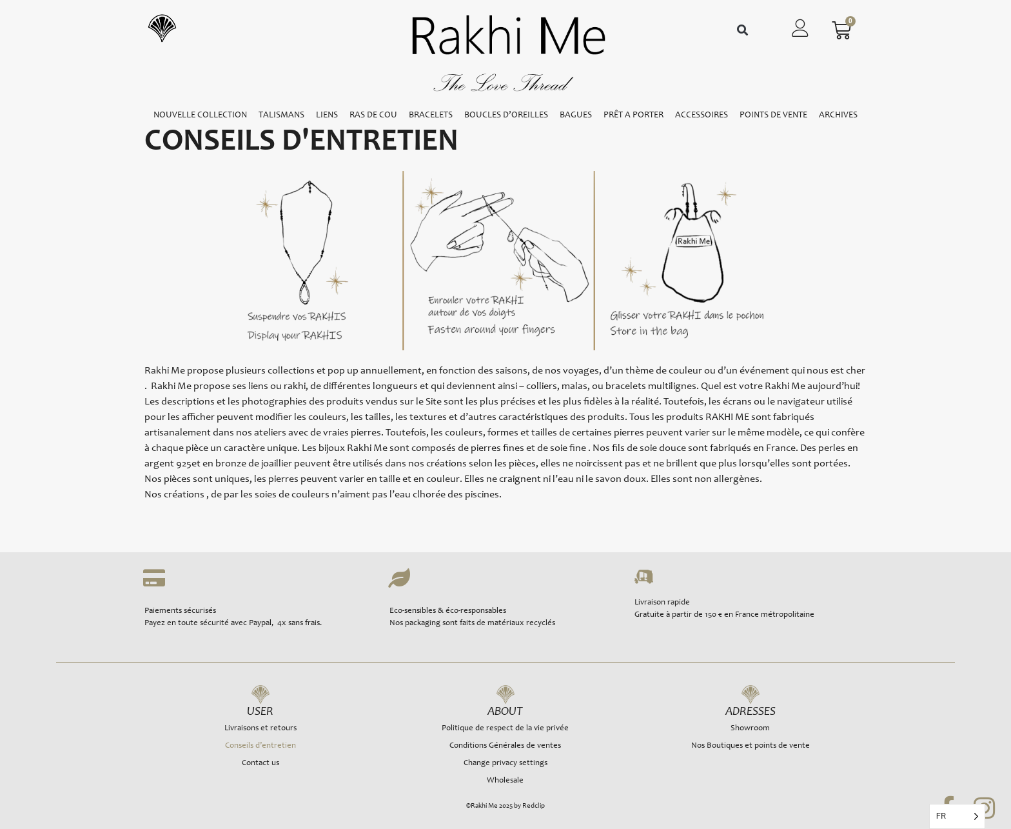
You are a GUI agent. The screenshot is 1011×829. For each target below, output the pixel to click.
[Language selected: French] (957, 816)
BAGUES (576, 115)
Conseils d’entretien (260, 746)
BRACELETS (431, 115)
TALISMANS (281, 115)
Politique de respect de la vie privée (505, 728)
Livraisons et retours (260, 728)
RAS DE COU (373, 115)
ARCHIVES (838, 115)
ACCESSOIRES (701, 115)
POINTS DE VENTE (773, 115)
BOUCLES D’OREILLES (506, 115)
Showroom (750, 728)
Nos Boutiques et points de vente (750, 746)
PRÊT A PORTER (633, 115)
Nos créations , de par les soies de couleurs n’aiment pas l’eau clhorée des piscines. (323, 495)
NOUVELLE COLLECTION (200, 115)
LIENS (327, 115)
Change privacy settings (505, 763)
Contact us (260, 763)
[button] (742, 31)
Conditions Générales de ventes (505, 746)
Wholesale (505, 781)
